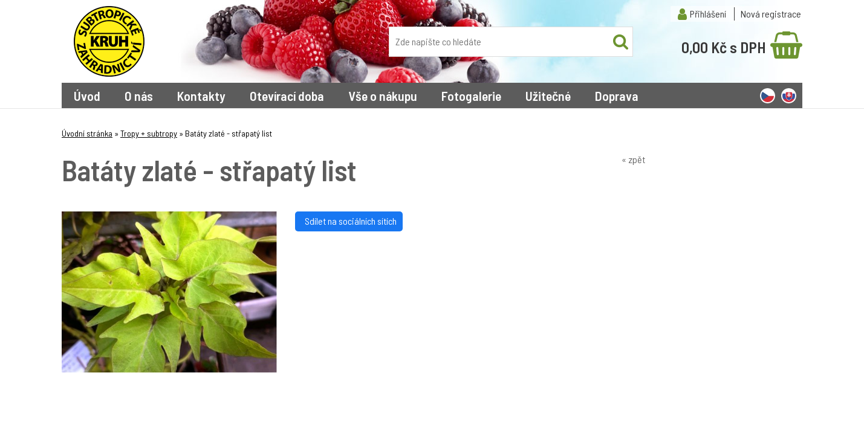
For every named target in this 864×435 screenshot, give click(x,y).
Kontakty (201, 95)
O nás (139, 95)
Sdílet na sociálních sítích (349, 221)
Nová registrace (771, 13)
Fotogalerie (471, 95)
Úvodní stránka (87, 133)
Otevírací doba (287, 95)
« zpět (633, 159)
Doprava (616, 95)
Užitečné (548, 95)
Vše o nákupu (382, 95)
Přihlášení (708, 13)
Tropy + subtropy (148, 133)
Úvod (87, 95)
